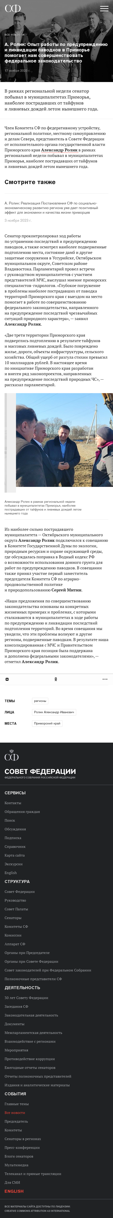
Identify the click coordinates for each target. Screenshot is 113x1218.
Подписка (13, 837)
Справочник (15, 846)
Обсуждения (15, 829)
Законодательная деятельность (31, 1015)
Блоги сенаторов (19, 1156)
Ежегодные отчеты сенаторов (30, 1067)
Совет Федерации (20, 891)
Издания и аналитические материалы (37, 1085)
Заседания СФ (16, 1006)
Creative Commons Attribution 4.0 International (37, 1210)
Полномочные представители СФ (33, 979)
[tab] (56, 679)
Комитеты (13, 1130)
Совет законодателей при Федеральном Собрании (48, 970)
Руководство (15, 900)
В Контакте (7, 679)
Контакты (13, 803)
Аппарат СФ (15, 944)
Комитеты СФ (16, 926)
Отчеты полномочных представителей (38, 1076)
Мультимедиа (16, 1165)
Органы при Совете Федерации (31, 961)
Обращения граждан (22, 811)
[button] (103, 9)
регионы (40, 701)
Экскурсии (14, 864)
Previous (31, 443)
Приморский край (47, 723)
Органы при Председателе (27, 952)
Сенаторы (13, 917)
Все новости (14, 34)
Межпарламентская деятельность (33, 1032)
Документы (14, 1024)
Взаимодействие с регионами (30, 1041)
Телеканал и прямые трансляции (33, 1173)
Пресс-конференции (22, 1147)
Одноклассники (56, 679)
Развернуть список (105, 679)
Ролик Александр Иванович (54, 712)
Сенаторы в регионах (23, 1138)
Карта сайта (15, 855)
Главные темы (17, 1104)
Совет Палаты (16, 909)
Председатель (16, 1121)
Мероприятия (16, 1050)
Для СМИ (12, 1182)
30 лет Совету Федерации (26, 997)
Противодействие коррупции (30, 1058)
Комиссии (13, 935)
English (11, 872)
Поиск (10, 820)
